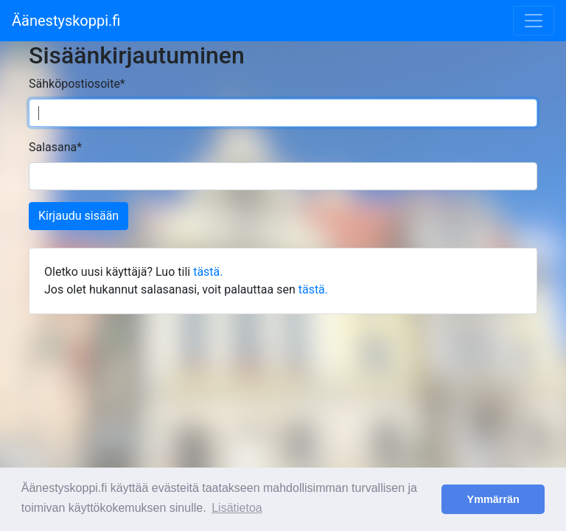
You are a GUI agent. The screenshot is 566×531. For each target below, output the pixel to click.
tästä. (208, 272)
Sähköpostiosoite (77, 84)
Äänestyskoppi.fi (66, 21)
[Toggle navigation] (533, 20)
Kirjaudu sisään (78, 216)
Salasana (55, 147)
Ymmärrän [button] (493, 499)
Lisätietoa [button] (237, 508)
